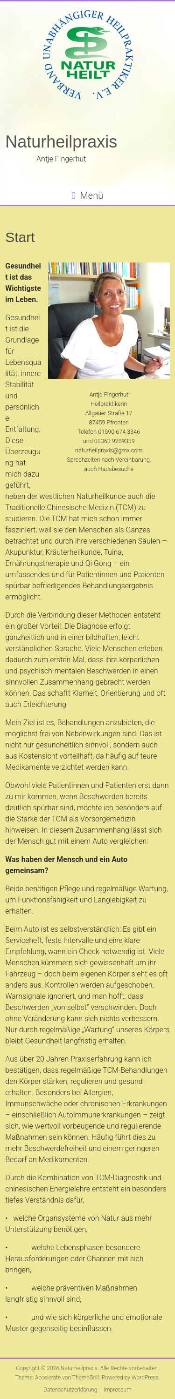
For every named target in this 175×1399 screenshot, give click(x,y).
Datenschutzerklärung (70, 1389)
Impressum (118, 1389)
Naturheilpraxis (61, 141)
